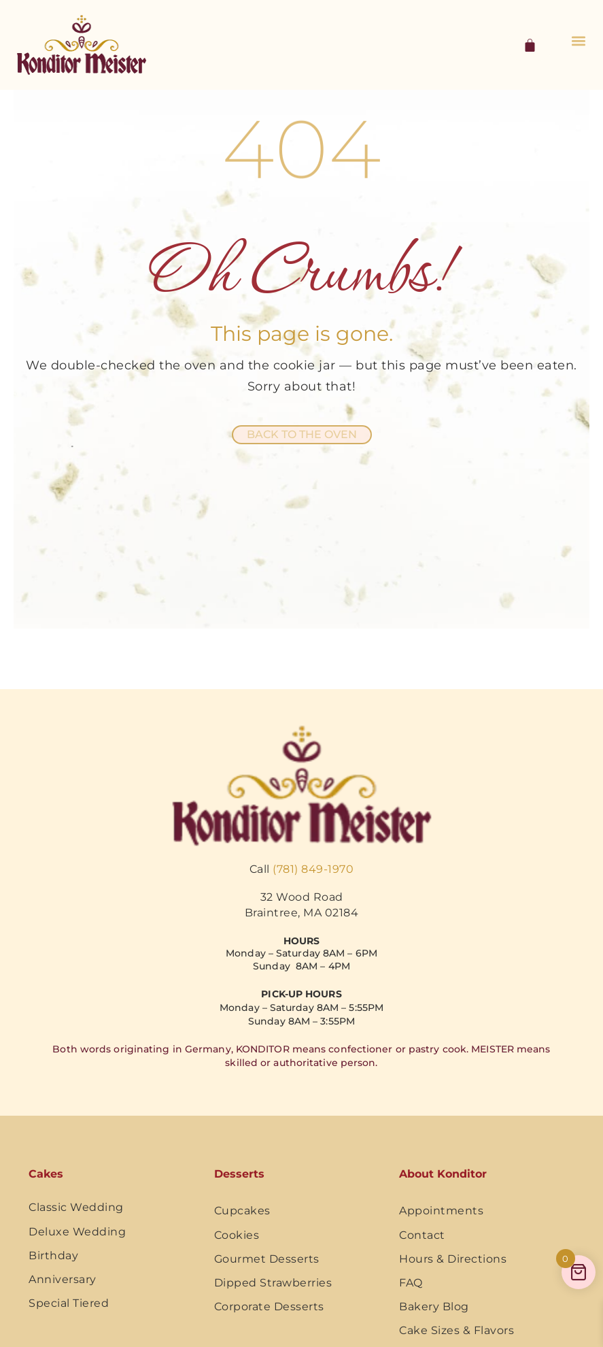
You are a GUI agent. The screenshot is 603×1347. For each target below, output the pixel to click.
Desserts (239, 1173)
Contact (422, 1235)
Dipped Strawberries (273, 1282)
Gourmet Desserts (267, 1258)
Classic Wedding (76, 1207)
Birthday (53, 1255)
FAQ (411, 1282)
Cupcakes (242, 1210)
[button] (578, 41)
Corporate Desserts (269, 1306)
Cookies (237, 1235)
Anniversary (63, 1279)
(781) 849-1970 (313, 869)
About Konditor (443, 1173)
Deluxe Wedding (77, 1231)
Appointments (441, 1210)
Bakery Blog (434, 1306)
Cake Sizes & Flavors (456, 1330)
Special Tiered (69, 1303)
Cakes (46, 1173)
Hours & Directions (452, 1258)
